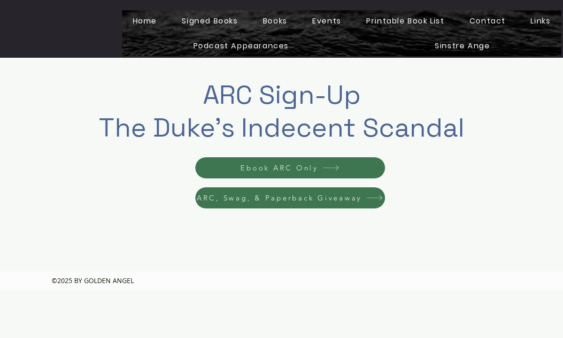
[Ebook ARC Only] (290, 167)
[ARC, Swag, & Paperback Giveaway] (290, 197)
